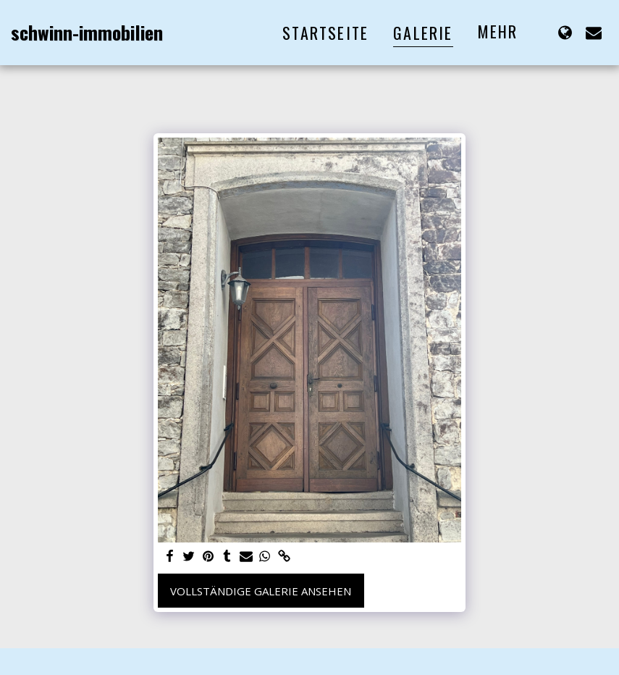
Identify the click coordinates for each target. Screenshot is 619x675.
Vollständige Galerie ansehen (260, 591)
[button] (593, 32)
